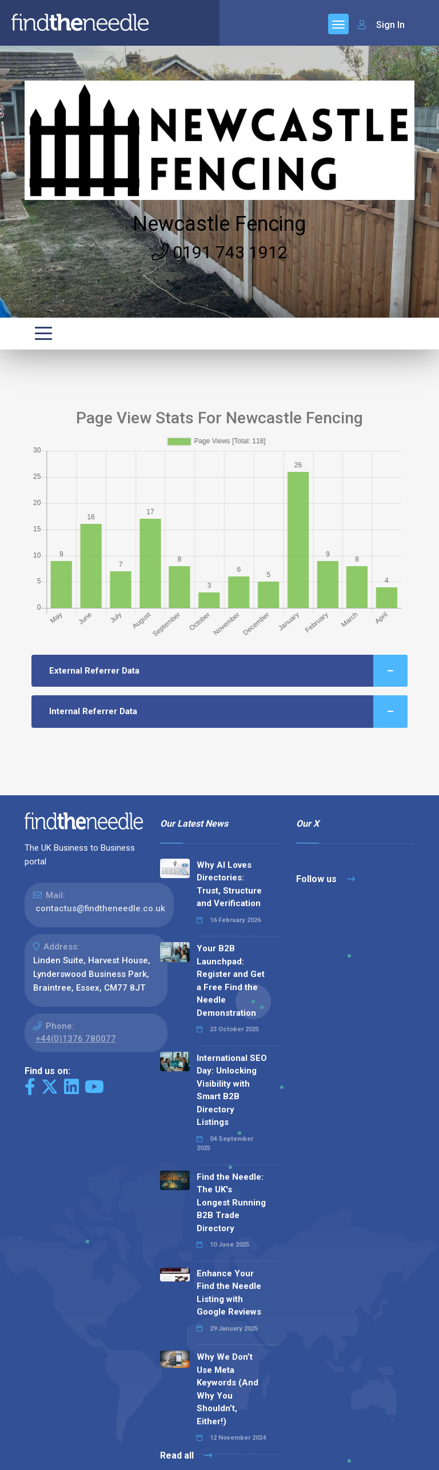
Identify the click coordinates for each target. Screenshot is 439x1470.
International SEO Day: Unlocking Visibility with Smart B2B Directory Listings (232, 1090)
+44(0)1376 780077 (75, 1039)
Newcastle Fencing (219, 224)
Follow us (325, 879)
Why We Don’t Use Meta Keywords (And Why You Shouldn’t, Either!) (227, 1389)
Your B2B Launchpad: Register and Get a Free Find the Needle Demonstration (231, 980)
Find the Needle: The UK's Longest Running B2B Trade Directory (231, 1202)
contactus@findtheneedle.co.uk (100, 908)
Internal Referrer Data (228, 711)
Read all (186, 1455)
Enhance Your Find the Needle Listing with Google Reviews (229, 1292)
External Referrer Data (228, 671)
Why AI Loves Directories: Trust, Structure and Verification (229, 884)
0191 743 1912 (219, 252)
